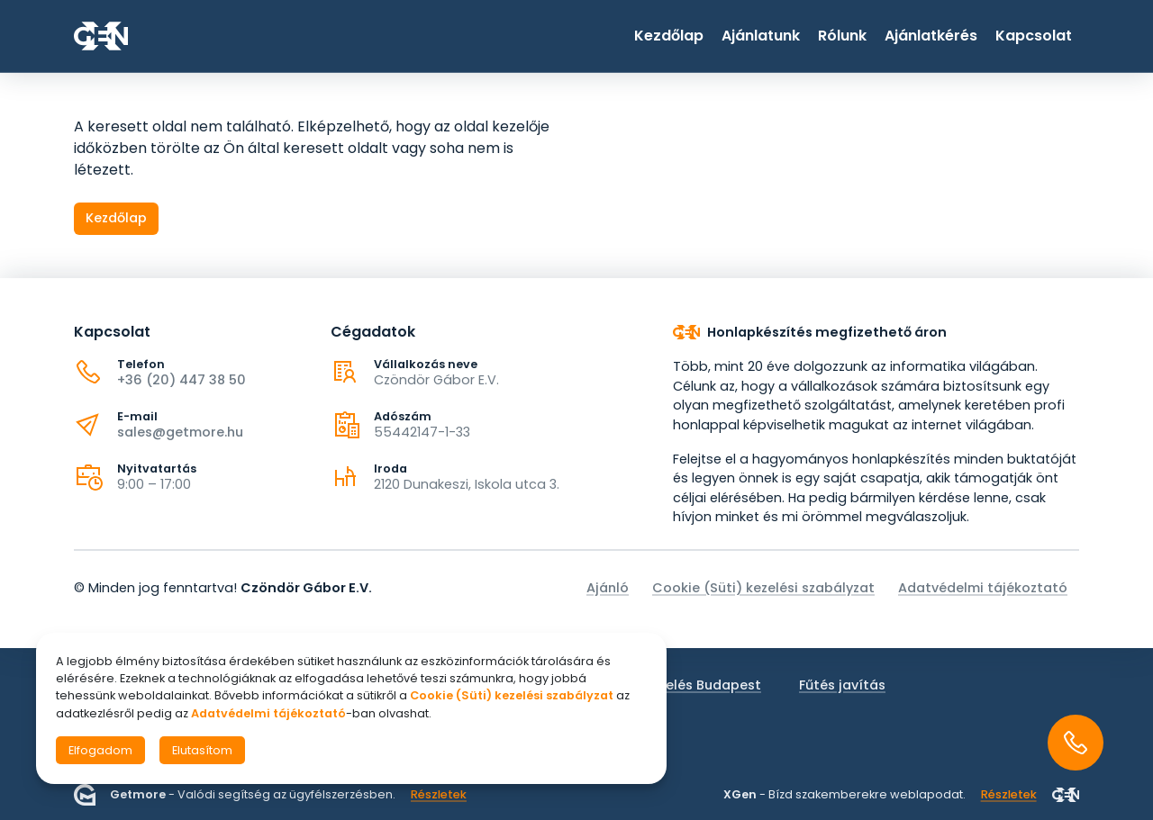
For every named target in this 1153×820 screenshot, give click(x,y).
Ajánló (607, 588)
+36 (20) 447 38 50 (181, 380)
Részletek (439, 794)
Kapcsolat (1033, 35)
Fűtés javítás (842, 685)
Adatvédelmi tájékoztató (982, 588)
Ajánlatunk (761, 35)
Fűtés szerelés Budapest (680, 685)
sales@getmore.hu (180, 432)
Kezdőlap (669, 35)
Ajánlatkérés (931, 35)
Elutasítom (202, 750)
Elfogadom (100, 750)
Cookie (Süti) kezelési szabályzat (763, 588)
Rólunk (842, 35)
